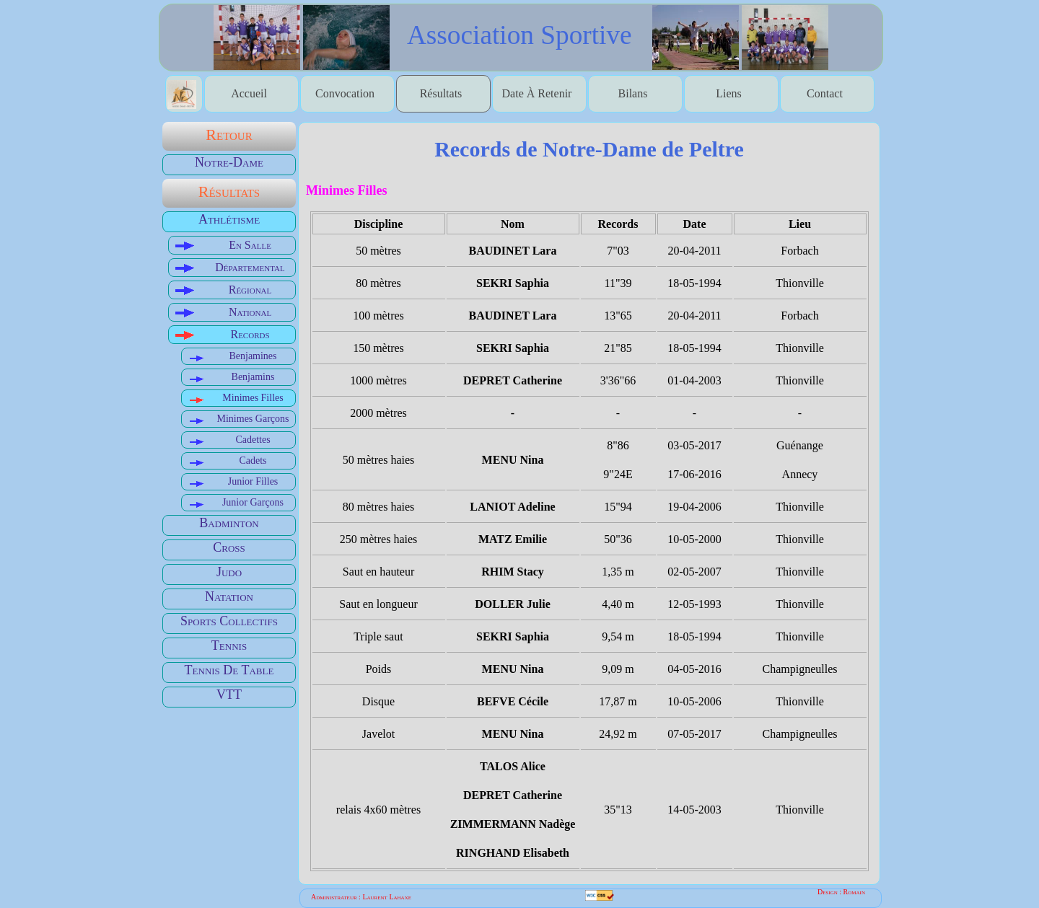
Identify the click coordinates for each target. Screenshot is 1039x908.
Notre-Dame (229, 162)
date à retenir (537, 93)
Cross (229, 547)
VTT (229, 694)
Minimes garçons (253, 418)
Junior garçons (253, 502)
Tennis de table (229, 670)
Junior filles (253, 481)
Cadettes (252, 439)
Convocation (344, 93)
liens (729, 93)
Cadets (252, 460)
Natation (229, 596)
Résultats (441, 93)
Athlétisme (229, 219)
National (250, 312)
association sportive (519, 33)
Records (249, 334)
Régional (250, 289)
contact (825, 93)
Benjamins (253, 376)
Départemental (249, 267)
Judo (229, 572)
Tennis (229, 645)
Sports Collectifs (229, 621)
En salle (250, 245)
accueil (249, 93)
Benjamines (252, 356)
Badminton (229, 523)
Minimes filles (252, 397)
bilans (633, 93)
